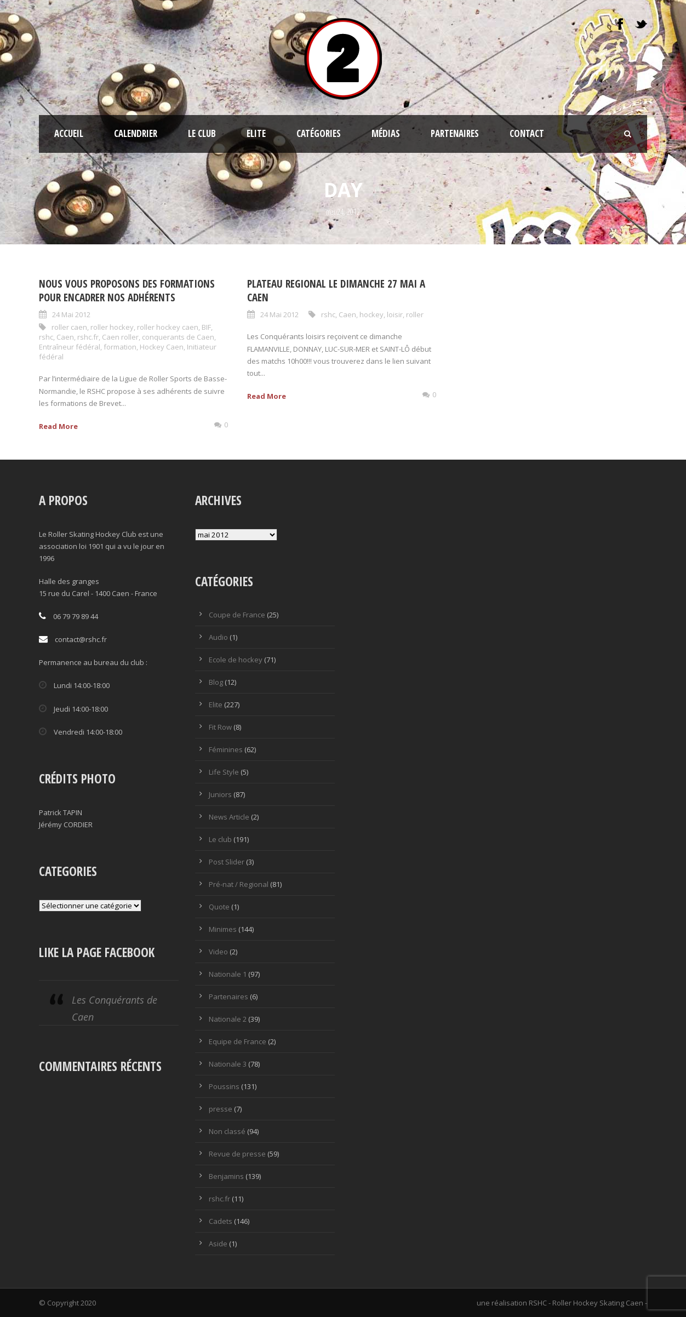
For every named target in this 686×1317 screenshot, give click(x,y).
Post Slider (226, 862)
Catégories (318, 133)
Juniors (220, 794)
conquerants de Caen (178, 337)
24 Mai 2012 (71, 314)
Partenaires (455, 133)
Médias (385, 133)
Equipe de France (237, 1041)
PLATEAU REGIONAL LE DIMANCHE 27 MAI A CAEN (336, 291)
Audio (218, 637)
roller (415, 314)
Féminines (226, 749)
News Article (229, 817)
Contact (527, 133)
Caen (65, 337)
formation (120, 347)
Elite (256, 133)
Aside (218, 1244)
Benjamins (226, 1176)
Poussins (224, 1086)
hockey (371, 314)
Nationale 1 (228, 974)
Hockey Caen (162, 347)
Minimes (223, 929)
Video (218, 952)
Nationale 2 (228, 1019)
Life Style (224, 772)
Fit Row (220, 727)
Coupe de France (237, 615)
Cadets (220, 1221)
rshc (46, 337)
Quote (219, 907)
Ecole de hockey (235, 660)
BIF (206, 327)
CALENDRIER (135, 133)
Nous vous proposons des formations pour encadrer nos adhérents (127, 291)
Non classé (227, 1131)
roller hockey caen (167, 327)
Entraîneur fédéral (69, 347)
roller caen (69, 327)
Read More (58, 426)
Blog (216, 682)
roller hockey (112, 327)
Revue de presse (237, 1154)
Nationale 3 (228, 1064)
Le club (202, 133)
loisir (395, 314)
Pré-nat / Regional (238, 884)
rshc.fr (88, 337)
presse (220, 1109)
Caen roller (120, 337)
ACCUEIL (68, 133)
